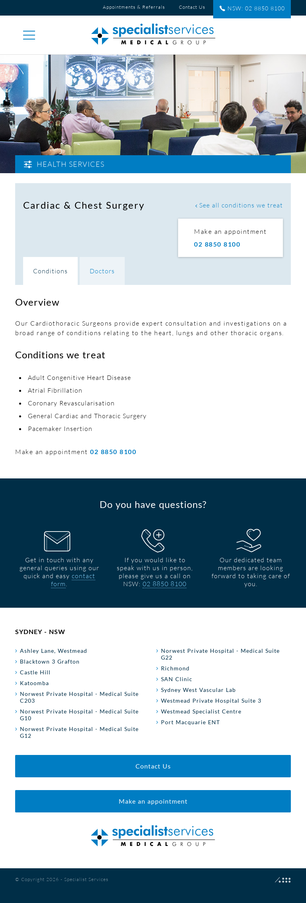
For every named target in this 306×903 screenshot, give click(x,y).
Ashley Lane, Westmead (53, 650)
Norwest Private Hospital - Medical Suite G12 (79, 732)
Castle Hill (35, 672)
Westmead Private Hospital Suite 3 (211, 700)
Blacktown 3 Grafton (50, 661)
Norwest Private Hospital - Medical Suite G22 (220, 654)
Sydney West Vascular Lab (198, 689)
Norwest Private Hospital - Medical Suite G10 (79, 714)
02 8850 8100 (164, 584)
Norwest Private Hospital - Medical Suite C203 (79, 697)
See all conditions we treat (239, 205)
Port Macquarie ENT (190, 722)
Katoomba (34, 683)
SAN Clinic (176, 679)
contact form (73, 580)
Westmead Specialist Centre (201, 711)
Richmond (175, 668)
